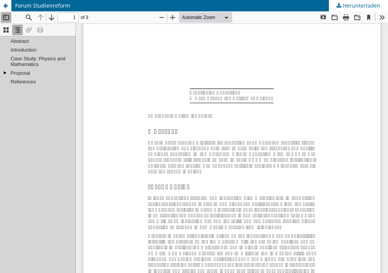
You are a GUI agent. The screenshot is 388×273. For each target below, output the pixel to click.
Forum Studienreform (42, 5)
